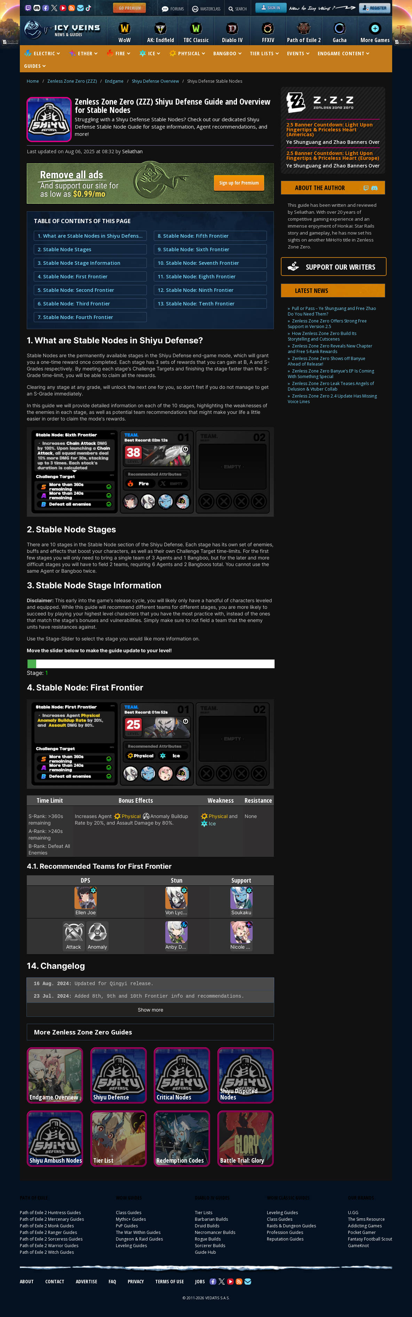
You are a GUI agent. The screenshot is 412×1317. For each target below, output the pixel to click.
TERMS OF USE (169, 1281)
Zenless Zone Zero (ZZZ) (72, 81)
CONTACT (54, 1281)
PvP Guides (127, 1226)
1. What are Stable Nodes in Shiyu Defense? (90, 235)
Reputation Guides (285, 1239)
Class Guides (128, 1213)
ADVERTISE (86, 1281)
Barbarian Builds (211, 1219)
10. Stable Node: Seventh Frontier (198, 263)
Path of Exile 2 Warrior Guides (49, 1246)
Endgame (114, 81)
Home (33, 81)
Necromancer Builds (215, 1232)
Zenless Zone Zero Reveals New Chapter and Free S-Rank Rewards (330, 348)
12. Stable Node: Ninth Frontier (195, 290)
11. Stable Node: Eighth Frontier (197, 276)
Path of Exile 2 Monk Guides (47, 1226)
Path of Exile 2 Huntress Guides (50, 1213)
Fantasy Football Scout (370, 1239)
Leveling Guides (131, 1246)
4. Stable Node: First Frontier (73, 276)
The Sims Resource (366, 1219)
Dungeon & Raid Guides (139, 1239)
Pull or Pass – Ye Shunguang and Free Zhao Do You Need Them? (332, 311)
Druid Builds (207, 1226)
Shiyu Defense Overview (155, 81)
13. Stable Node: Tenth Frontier (196, 303)
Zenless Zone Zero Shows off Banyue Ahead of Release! (326, 361)
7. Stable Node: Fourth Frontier (75, 317)
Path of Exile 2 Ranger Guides (48, 1232)
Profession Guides (285, 1232)
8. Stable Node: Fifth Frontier (193, 235)
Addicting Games (365, 1226)
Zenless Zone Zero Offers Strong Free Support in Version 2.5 (327, 323)
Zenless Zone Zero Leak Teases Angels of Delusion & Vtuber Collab (331, 386)
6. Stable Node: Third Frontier (74, 303)
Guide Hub (205, 1252)
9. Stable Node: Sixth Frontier (193, 249)
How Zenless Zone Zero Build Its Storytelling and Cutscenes (322, 336)
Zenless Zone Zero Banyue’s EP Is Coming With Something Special (331, 373)
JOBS (200, 1281)
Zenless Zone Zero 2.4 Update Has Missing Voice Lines (332, 398)
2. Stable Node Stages (64, 249)
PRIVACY (136, 1281)
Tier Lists (203, 1213)
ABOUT (27, 1281)
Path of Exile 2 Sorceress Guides (51, 1239)
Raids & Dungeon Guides (291, 1226)
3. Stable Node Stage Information (79, 263)
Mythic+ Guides (131, 1219)
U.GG (353, 1213)
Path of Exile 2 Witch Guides (47, 1252)
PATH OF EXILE (34, 1197)
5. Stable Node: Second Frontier (76, 290)
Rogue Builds (208, 1239)
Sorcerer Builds (210, 1246)
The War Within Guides (138, 1232)
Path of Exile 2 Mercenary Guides (52, 1219)
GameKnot (358, 1246)
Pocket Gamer (362, 1232)
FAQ (112, 1281)
